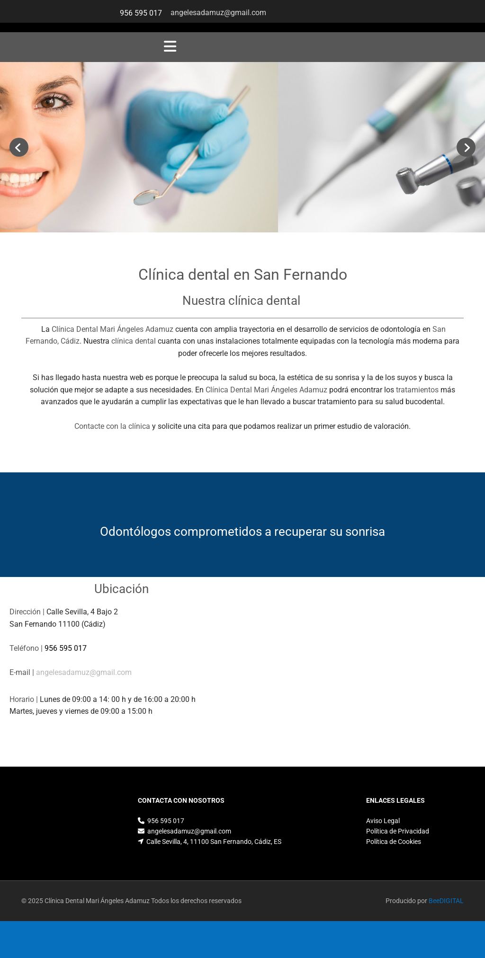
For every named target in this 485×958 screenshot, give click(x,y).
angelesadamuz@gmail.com (219, 12)
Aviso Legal (383, 821)
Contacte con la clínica (112, 426)
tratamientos (417, 389)
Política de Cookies (393, 841)
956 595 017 (141, 13)
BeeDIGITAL (446, 901)
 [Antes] (18, 147)
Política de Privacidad (397, 831)
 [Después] (466, 147)
